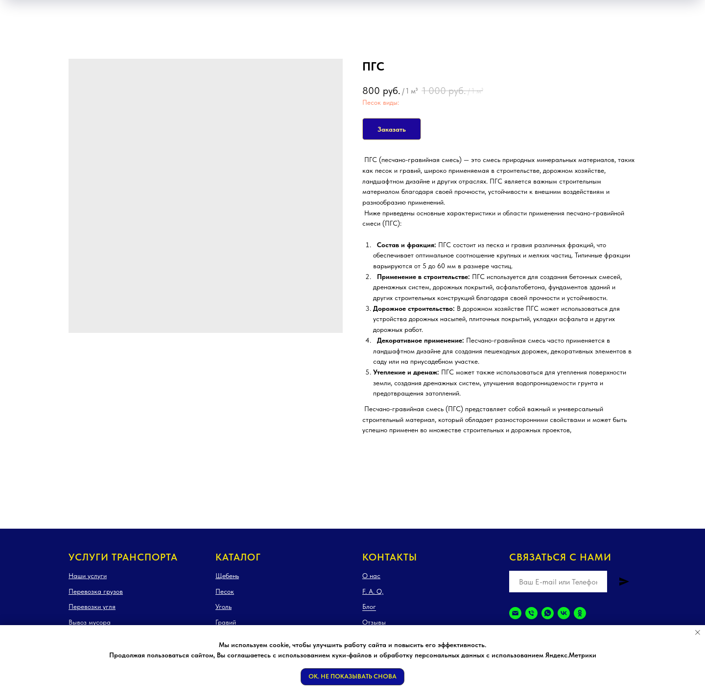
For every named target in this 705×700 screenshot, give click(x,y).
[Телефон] (531, 613)
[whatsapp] (547, 613)
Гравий (225, 622)
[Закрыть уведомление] (698, 632)
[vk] (564, 613)
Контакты (389, 557)
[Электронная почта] (515, 613)
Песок (224, 591)
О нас (371, 576)
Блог (369, 606)
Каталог (238, 557)
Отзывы (374, 622)
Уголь (223, 606)
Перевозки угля (92, 606)
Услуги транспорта (123, 557)
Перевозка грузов (96, 591)
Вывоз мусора (90, 622)
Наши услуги (88, 576)
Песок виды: (380, 102)
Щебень (227, 576)
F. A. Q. (372, 591)
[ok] (580, 613)
